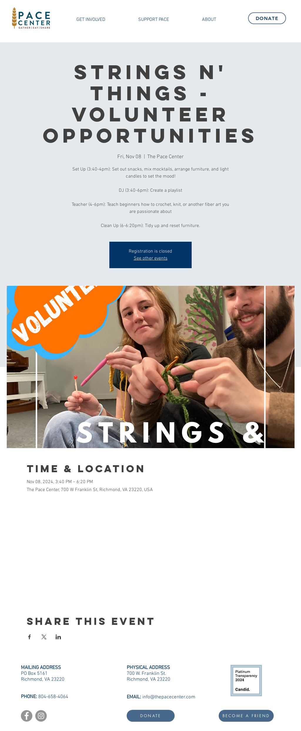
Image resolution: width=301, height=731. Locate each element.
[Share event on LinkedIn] (58, 637)
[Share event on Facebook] (29, 637)
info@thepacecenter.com (168, 697)
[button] (91, 19)
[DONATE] (267, 18)
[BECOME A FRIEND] (246, 716)
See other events (151, 258)
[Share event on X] (44, 637)
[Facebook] (26, 716)
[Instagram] (41, 716)
